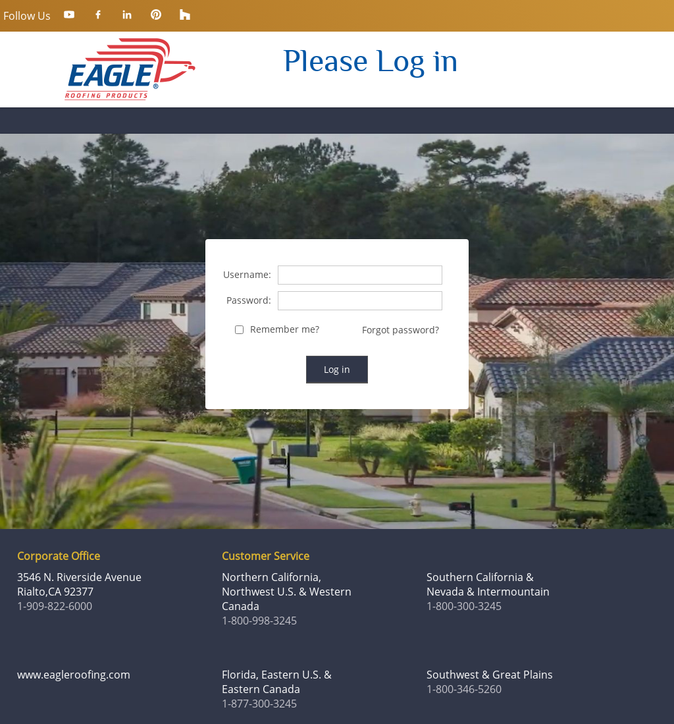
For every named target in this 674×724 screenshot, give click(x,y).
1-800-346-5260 (464, 689)
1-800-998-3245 (259, 620)
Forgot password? (400, 329)
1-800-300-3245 (464, 606)
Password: (248, 300)
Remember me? (284, 329)
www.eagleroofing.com (73, 674)
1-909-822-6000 (54, 606)
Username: (247, 275)
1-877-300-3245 (259, 703)
